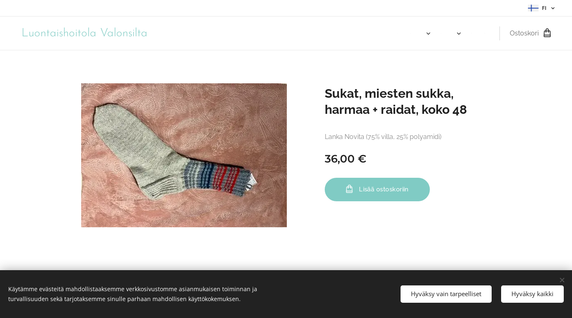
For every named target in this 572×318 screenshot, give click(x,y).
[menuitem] (399, 33)
